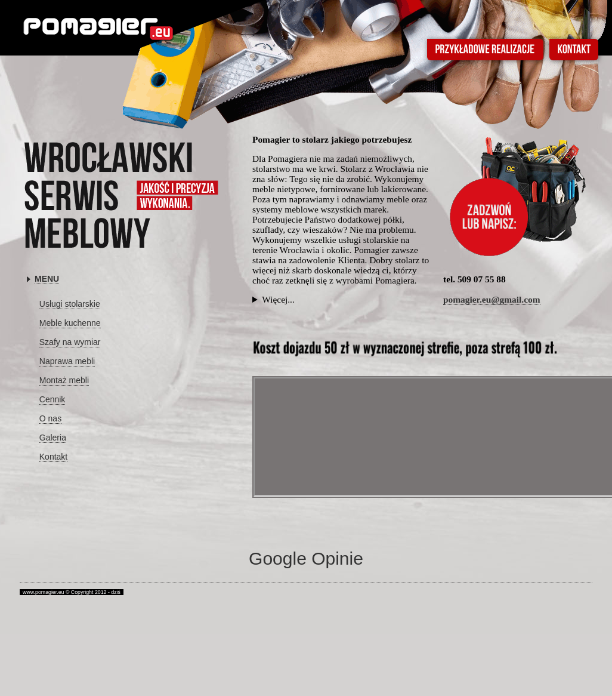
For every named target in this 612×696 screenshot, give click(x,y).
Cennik (52, 399)
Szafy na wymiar (70, 342)
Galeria (52, 437)
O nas (50, 418)
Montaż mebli (64, 380)
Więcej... (278, 299)
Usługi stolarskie (69, 304)
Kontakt (53, 456)
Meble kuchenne (70, 323)
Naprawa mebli (67, 361)
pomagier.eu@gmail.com (491, 299)
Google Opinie (306, 558)
